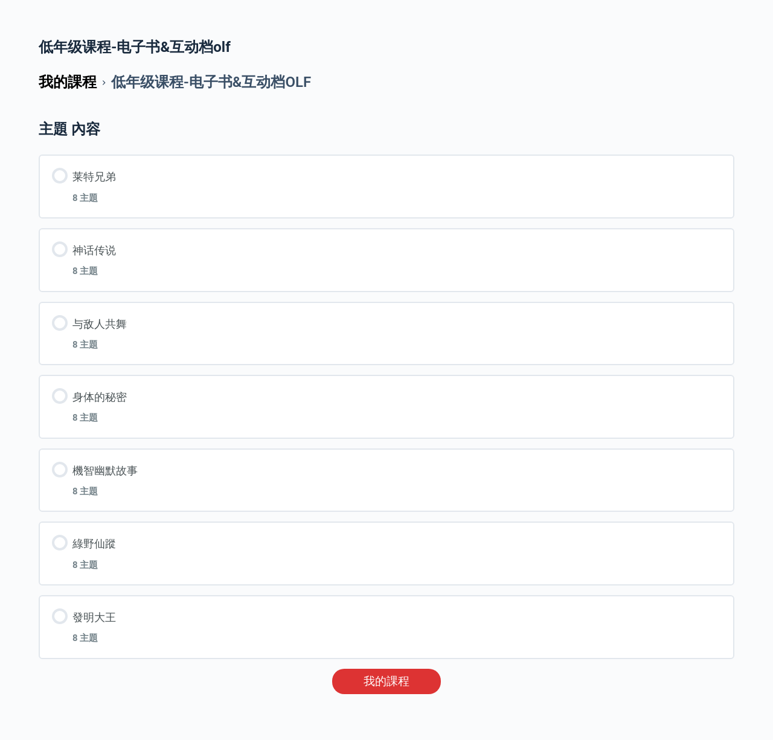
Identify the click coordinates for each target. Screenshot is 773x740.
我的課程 (386, 681)
